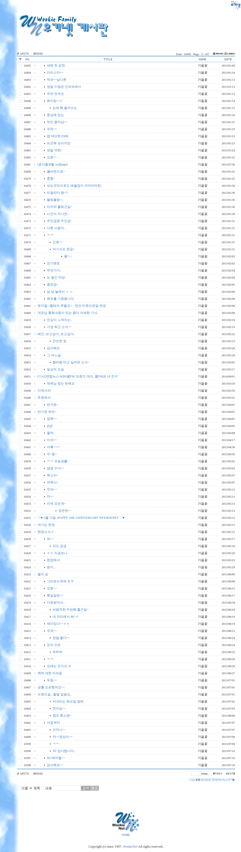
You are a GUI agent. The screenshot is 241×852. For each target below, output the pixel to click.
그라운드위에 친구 (60, 581)
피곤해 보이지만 (59, 143)
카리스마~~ (55, 72)
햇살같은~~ (55, 595)
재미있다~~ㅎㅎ (58, 624)
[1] (191, 779)
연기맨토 (53, 263)
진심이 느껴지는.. (59, 320)
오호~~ (52, 157)
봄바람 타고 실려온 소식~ (71, 362)
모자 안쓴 (54, 645)
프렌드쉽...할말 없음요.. (55, 694)
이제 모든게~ (56, 503)
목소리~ (53, 475)
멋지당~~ (59, 708)
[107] (229, 779)
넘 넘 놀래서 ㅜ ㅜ (60, 292)
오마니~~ (59, 730)
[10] (222, 779)
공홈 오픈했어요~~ (51, 687)
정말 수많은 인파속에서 (64, 87)
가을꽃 (203, 65)
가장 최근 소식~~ (59, 327)
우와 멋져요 (55, 94)
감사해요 (53, 348)
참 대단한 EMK (58, 136)
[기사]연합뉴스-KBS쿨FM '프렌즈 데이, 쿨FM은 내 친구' (78, 376)
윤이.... (52, 567)
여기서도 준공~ (64, 249)
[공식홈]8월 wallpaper (53, 164)
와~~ (50, 539)
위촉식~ (53, 482)
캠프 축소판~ (62, 715)
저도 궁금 (59, 546)
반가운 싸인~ (47, 412)
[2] (194, 779)
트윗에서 (44, 398)
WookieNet (130, 846)
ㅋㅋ (50, 235)
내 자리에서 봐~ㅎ (66, 617)
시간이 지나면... (58, 214)
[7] (211, 779)
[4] (201, 779)
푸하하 (57, 652)
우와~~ (52, 129)
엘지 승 (43, 574)
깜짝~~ (52, 419)
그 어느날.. (54, 355)
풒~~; (68, 256)
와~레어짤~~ (56, 758)
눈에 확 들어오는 (65, 108)
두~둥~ (52, 454)
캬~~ (50, 496)
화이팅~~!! (54, 101)
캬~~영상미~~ (63, 737)
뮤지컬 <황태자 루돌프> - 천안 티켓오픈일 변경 (72, 306)
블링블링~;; (55, 200)
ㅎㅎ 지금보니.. (58, 553)
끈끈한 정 (59, 341)
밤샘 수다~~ (55, 468)
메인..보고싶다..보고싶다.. (56, 334)
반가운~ (53, 405)
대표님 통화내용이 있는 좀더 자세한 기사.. (68, 313)
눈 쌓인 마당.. (56, 277)
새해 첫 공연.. (56, 65)
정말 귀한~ (55, 150)
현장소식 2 (45, 532)
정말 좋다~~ (61, 638)
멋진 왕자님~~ (57, 122)
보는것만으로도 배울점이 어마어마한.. (74, 186)
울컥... (51, 433)
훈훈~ (51, 178)
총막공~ (53, 284)
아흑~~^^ (53, 447)
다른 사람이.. (56, 228)
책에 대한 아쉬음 (50, 673)
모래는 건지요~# (59, 666)
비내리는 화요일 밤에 (68, 701)
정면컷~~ (65, 511)
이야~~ (52, 440)
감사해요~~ (55, 765)
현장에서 (53, 560)
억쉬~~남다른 (57, 80)
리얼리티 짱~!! (57, 193)
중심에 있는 (55, 115)
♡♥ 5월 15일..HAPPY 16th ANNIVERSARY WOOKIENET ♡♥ (81, 518)
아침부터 (53, 723)
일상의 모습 (55, 369)
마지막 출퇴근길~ (59, 207)
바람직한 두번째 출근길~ (71, 609)
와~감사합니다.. (64, 751)
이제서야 (44, 390)
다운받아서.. (56, 602)
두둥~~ (52, 680)
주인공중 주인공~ (59, 221)
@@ (50, 426)
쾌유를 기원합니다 (60, 299)
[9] (218, 779)
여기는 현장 (46, 525)
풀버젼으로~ (56, 171)
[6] (208, 779)
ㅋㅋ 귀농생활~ (58, 461)
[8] (214, 779)
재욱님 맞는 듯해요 (61, 383)
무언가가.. (54, 270)
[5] (204, 779)
